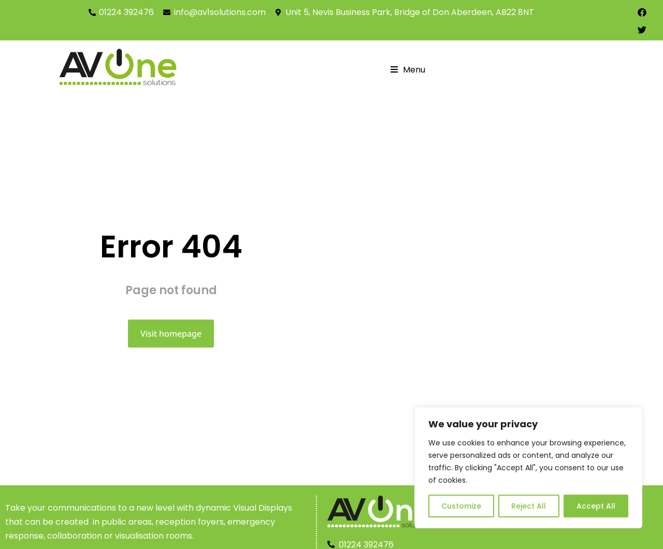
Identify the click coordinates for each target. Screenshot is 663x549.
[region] (528, 467)
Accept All (595, 506)
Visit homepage (170, 333)
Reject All (528, 506)
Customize (461, 506)
